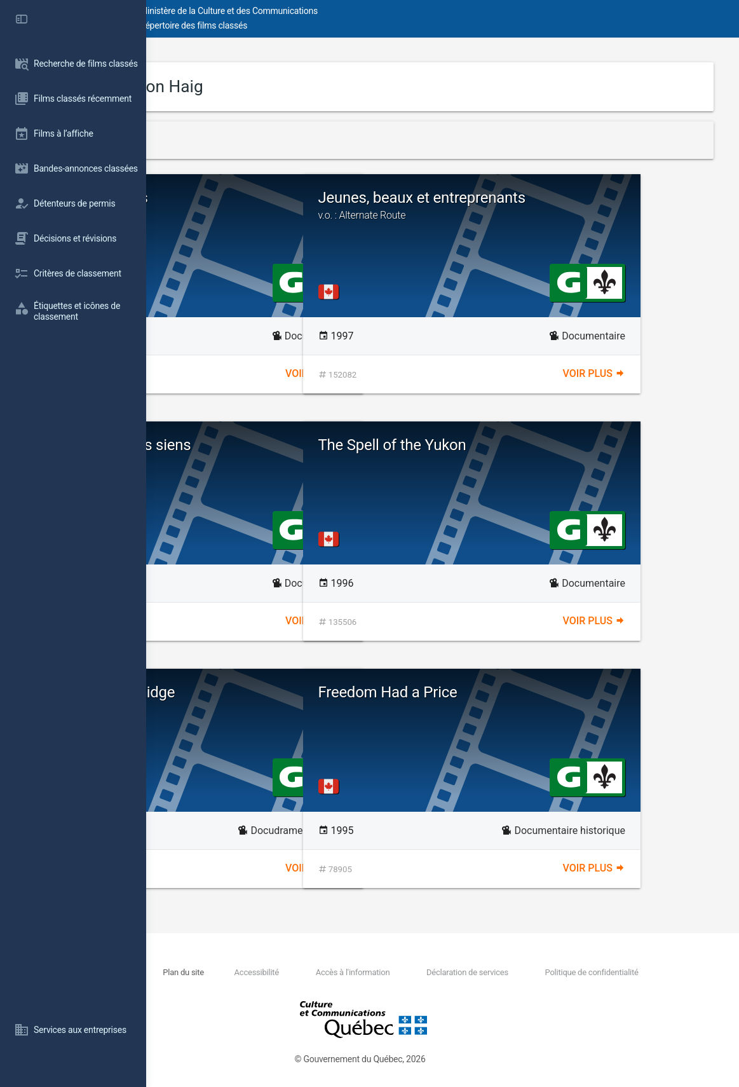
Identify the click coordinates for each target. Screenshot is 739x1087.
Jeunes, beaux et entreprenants (581, 205)
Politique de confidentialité (606, 972)
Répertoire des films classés (339, 25)
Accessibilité (341, 972)
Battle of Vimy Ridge (254, 692)
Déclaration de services (505, 972)
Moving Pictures (240, 198)
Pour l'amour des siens (304, 452)
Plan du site (291, 972)
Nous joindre (248, 972)
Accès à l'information (414, 972)
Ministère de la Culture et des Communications (375, 11)
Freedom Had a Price (534, 692)
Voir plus (389, 373)
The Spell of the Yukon (538, 445)
